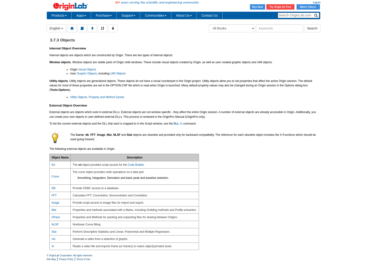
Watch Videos (308, 6)
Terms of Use (83, 259)
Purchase (104, 15)
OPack (55, 217)
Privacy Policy (66, 259)
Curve (55, 176)
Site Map (51, 259)
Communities (155, 15)
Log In (316, 2)
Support (128, 15)
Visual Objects (87, 69)
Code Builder (136, 164)
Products (59, 15)
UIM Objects (118, 73)
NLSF (55, 224)
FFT (54, 195)
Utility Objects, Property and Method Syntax (97, 97)
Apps (81, 15)
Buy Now (257, 6)
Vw (53, 239)
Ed (53, 164)
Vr (52, 246)
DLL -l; (178, 123)
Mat (53, 210)
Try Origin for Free (280, 6)
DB (53, 188)
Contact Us (210, 15)
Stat (53, 231)
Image (55, 202)
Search (312, 28)
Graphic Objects (87, 73)
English (56, 28)
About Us (184, 15)
